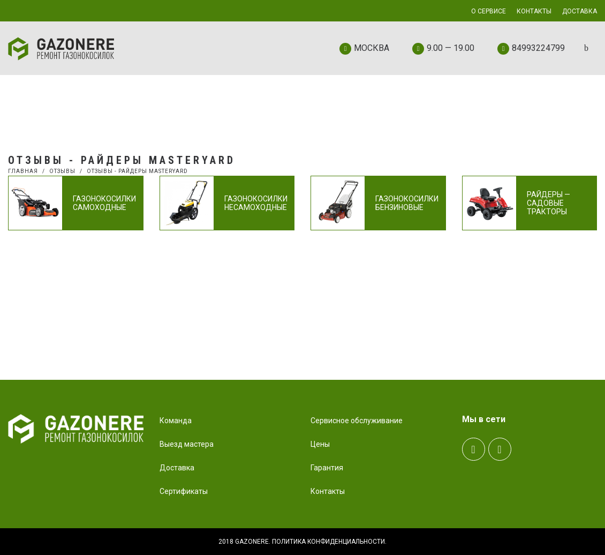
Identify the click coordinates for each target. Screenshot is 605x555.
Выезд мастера (187, 444)
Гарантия (327, 467)
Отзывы (62, 171)
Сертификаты (184, 491)
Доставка (177, 467)
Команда (176, 420)
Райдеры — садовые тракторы (548, 203)
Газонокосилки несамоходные (256, 203)
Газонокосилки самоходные (104, 203)
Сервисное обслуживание (357, 420)
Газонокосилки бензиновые (406, 203)
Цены (320, 444)
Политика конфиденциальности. (329, 541)
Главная (23, 171)
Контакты (328, 491)
